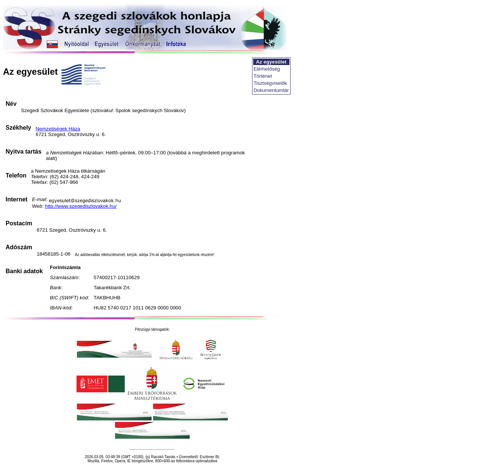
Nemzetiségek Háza (57, 129)
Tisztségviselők (270, 83)
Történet (263, 76)
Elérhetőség (267, 69)
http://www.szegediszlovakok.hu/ (81, 206)
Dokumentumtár (271, 90)
